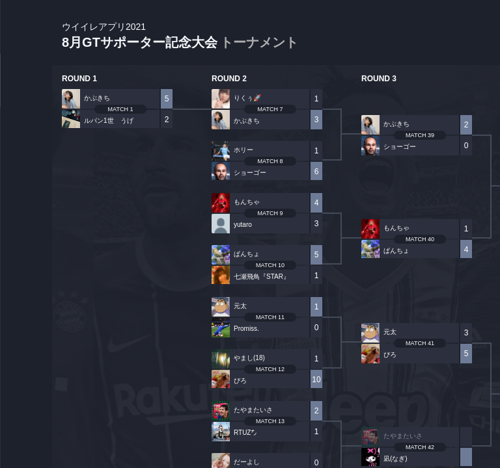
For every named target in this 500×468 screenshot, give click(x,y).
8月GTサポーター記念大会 (180, 36)
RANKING (25, 252)
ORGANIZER (26, 199)
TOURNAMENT (25, 92)
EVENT (26, 305)
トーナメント (259, 42)
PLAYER (26, 145)
